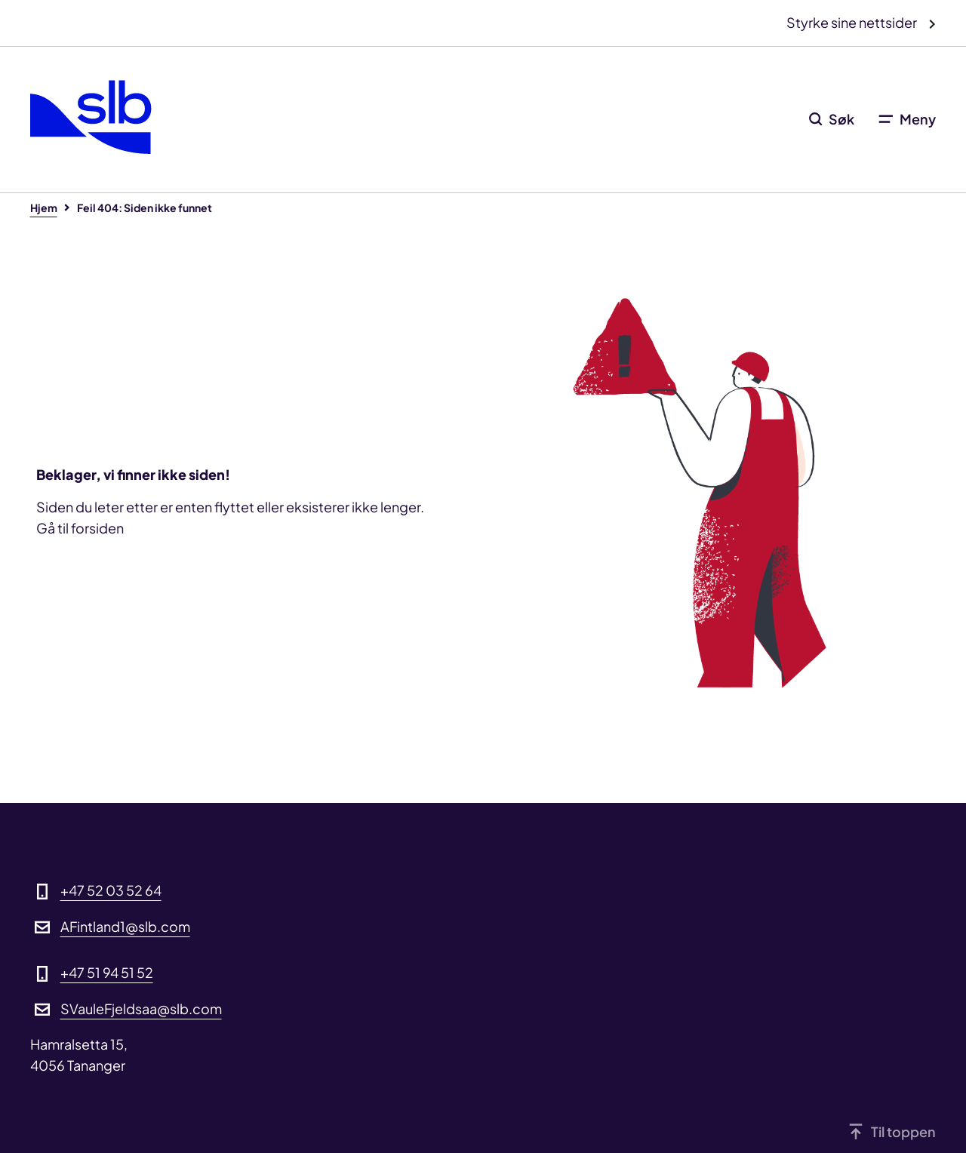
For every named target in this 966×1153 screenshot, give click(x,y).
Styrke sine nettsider (852, 22)
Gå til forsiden (80, 528)
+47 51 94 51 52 (106, 972)
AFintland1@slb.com (125, 926)
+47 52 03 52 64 (111, 890)
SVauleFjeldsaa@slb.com (141, 1008)
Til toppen (903, 1131)
